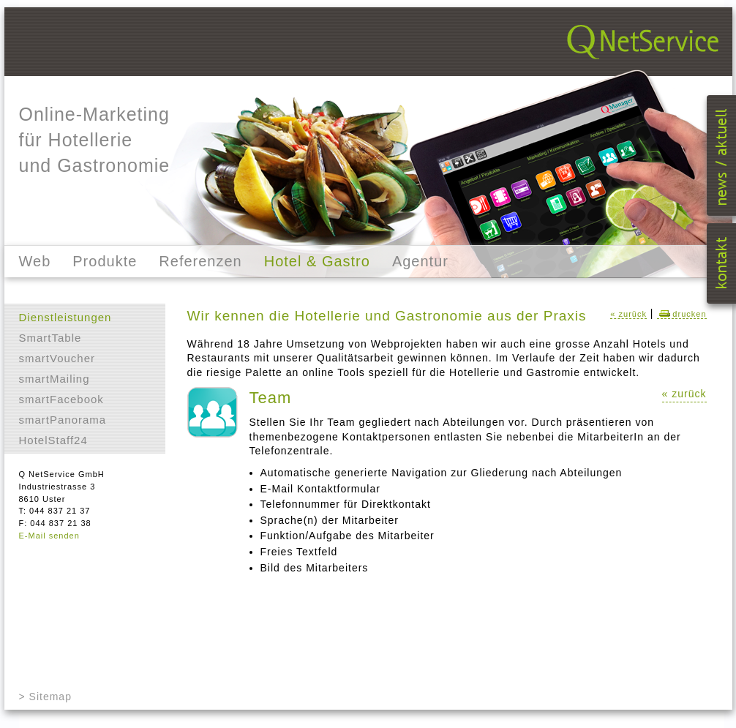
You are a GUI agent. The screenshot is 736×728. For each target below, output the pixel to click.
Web (35, 261)
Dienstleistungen (65, 317)
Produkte (104, 261)
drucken (681, 313)
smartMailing (54, 378)
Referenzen (200, 261)
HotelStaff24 (53, 440)
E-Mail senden (49, 535)
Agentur (420, 261)
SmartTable (50, 337)
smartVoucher (57, 358)
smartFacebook (61, 399)
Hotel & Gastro (317, 261)
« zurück (628, 313)
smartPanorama (63, 419)
